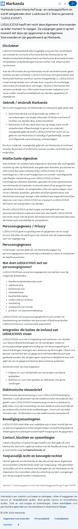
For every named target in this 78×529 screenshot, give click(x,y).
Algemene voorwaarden (16, 518)
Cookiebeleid (61, 518)
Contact (7, 524)
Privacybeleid (42, 518)
